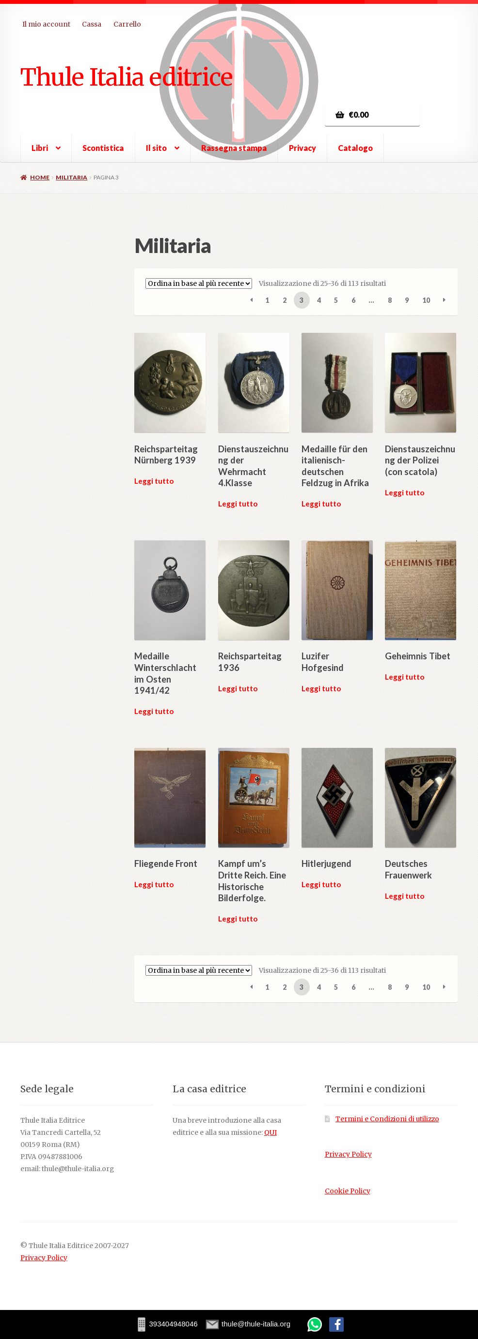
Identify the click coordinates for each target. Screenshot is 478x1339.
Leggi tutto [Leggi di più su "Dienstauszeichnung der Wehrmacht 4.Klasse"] (237, 503)
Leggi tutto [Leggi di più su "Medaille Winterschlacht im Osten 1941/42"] (154, 711)
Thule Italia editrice (126, 77)
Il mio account (46, 24)
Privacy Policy (348, 1154)
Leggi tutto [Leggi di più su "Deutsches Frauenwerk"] (404, 896)
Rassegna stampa (234, 147)
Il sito (156, 147)
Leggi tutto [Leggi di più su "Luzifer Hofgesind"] (321, 688)
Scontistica (103, 147)
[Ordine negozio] (198, 283)
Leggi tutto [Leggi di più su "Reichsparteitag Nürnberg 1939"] (154, 480)
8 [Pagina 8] (390, 300)
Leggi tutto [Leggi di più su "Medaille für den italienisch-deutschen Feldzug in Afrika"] (321, 503)
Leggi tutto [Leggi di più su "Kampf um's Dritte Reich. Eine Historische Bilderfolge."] (237, 918)
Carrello (127, 24)
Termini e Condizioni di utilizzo (387, 1119)
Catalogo (355, 147)
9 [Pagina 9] (407, 300)
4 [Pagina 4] (319, 300)
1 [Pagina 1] (267, 300)
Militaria (71, 177)
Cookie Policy (347, 1191)
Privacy (302, 147)
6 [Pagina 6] (353, 300)
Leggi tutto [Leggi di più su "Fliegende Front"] (154, 884)
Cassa (91, 24)
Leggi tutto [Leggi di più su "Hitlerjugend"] (321, 884)
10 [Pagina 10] (426, 300)
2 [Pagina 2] (285, 300)
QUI (270, 1133)
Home (39, 177)
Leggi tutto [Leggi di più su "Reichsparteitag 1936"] (237, 688)
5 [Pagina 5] (336, 300)
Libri (40, 147)
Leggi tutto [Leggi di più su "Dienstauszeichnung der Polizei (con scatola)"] (404, 492)
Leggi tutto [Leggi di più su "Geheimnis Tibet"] (404, 676)
